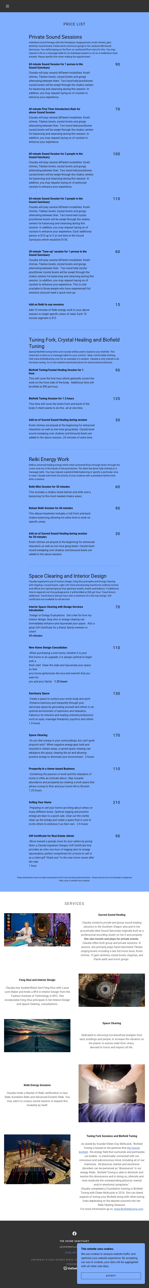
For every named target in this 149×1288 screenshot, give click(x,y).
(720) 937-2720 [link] (74, 1253)
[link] (74, 1233)
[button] (7, 6)
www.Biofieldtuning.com (128, 1209)
